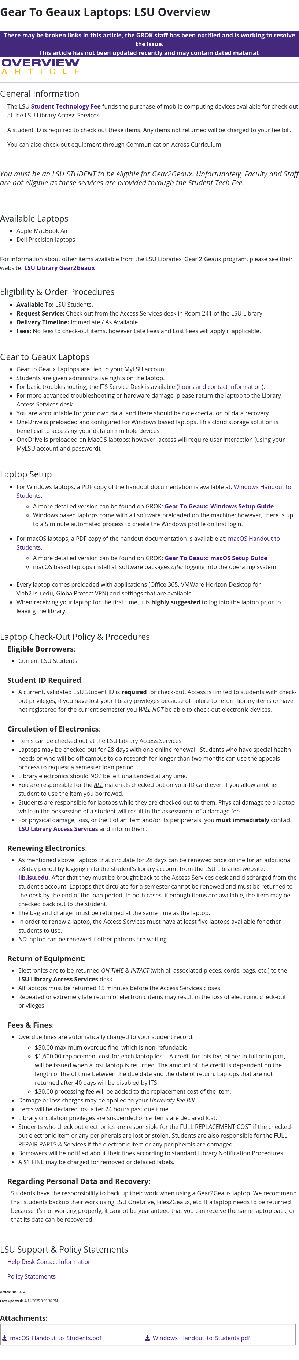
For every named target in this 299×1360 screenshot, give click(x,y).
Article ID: (8, 1292)
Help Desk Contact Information (49, 1262)
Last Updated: (11, 1300)
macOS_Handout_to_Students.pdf (51, 1338)
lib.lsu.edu (33, 878)
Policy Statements (31, 1276)
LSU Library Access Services (58, 829)
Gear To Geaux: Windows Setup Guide (219, 506)
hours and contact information (220, 387)
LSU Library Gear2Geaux (59, 268)
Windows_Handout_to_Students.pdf (197, 1338)
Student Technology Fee (66, 106)
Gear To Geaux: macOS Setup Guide (216, 558)
